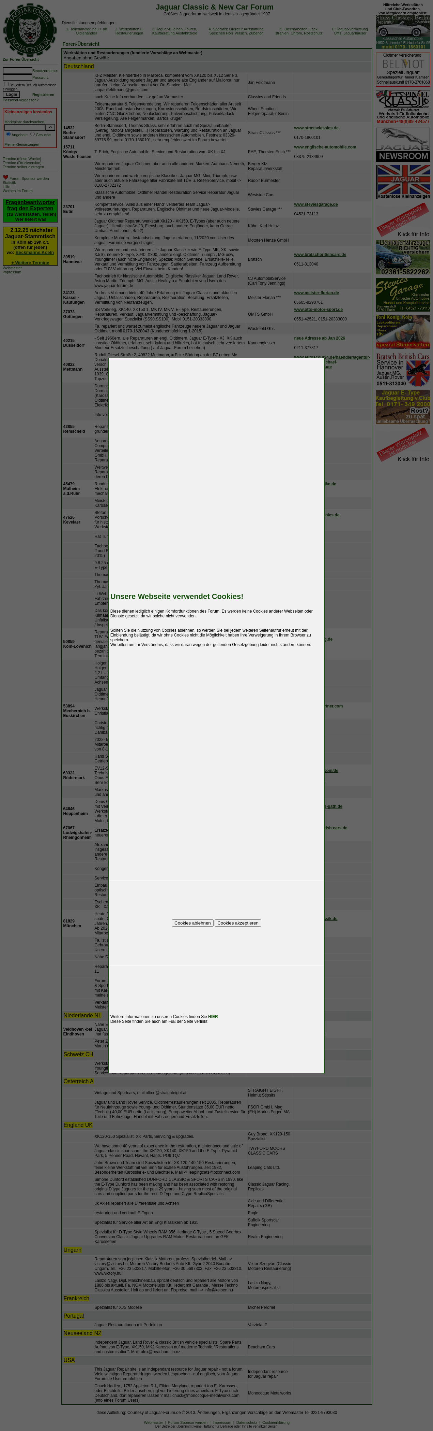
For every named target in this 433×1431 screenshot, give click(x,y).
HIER (213, 1016)
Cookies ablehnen (192, 923)
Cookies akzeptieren (238, 923)
